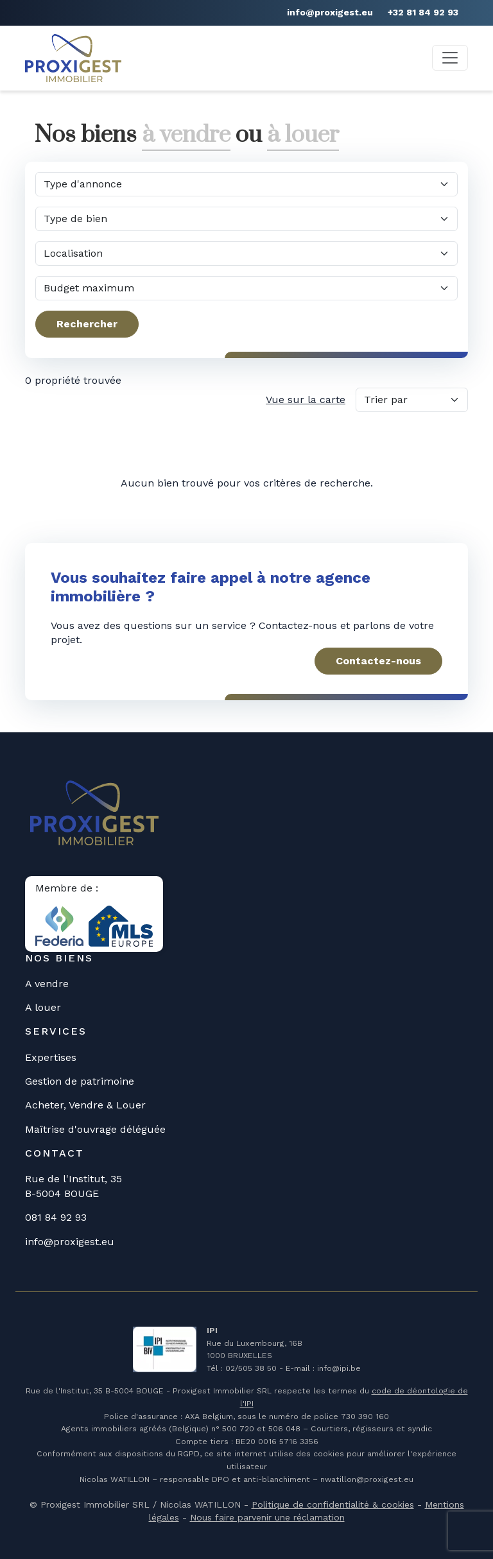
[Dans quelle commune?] (246, 253)
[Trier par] (412, 400)
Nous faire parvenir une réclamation (267, 1517)
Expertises (50, 1057)
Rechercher (86, 324)
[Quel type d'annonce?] (246, 184)
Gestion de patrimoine (79, 1081)
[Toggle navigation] (450, 58)
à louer (303, 135)
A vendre (47, 984)
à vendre (186, 135)
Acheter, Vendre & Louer (85, 1105)
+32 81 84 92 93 (423, 12)
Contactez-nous (378, 661)
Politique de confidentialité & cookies (333, 1504)
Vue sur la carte (305, 399)
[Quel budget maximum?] (246, 288)
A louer (43, 1007)
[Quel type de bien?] (246, 219)
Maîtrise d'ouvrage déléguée (95, 1129)
